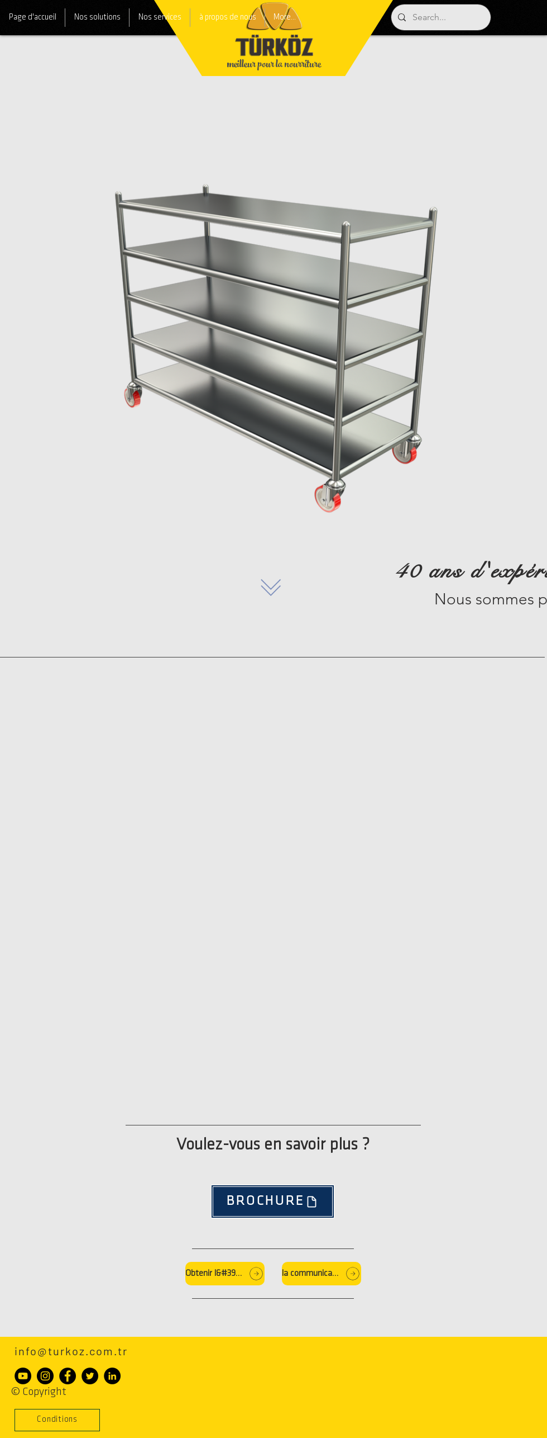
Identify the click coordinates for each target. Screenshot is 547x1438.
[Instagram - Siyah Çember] (45, 1376)
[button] (57, 1420)
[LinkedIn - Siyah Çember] (112, 1376)
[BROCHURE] (272, 1201)
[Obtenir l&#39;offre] (225, 1273)
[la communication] (321, 1273)
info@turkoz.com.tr (71, 1350)
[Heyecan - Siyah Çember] (89, 1376)
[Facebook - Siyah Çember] (67, 1376)
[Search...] (439, 17)
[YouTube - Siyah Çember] (23, 1376)
